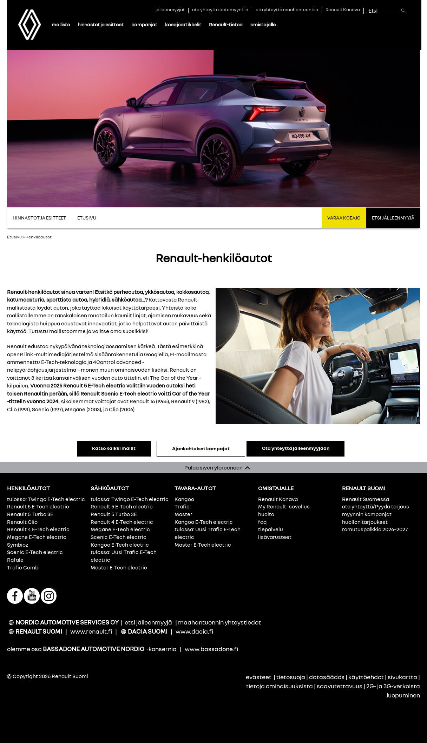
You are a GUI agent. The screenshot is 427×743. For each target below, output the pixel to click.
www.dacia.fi (194, 631)
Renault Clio (22, 522)
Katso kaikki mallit (112, 448)
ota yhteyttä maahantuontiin (287, 10)
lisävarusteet (274, 537)
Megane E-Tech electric (36, 537)
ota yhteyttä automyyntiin (220, 10)
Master (183, 514)
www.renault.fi (91, 631)
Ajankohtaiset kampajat (199, 448)
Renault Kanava (343, 10)
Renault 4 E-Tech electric (38, 529)
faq (262, 522)
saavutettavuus (339, 686)
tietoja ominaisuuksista (279, 686)
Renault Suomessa (365, 499)
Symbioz (17, 544)
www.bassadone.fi (211, 649)
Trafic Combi (23, 567)
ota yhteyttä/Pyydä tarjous (375, 506)
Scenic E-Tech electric (35, 552)
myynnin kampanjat (367, 514)
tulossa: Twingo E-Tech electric (46, 499)
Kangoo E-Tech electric (120, 544)
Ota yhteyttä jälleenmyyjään (297, 448)
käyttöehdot (366, 677)
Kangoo (184, 499)
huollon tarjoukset (365, 522)
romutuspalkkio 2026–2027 (375, 529)
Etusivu (86, 218)
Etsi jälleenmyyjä (393, 218)
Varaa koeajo (344, 218)
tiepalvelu (270, 529)
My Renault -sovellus (284, 506)
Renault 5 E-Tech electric (38, 506)
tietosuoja (290, 677)
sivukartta (402, 677)
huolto (266, 514)
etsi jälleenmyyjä (148, 622)
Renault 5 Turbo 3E (30, 514)
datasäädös (326, 677)
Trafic (182, 506)
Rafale (15, 559)
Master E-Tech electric (119, 567)
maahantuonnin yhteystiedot (219, 622)
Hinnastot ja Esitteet (39, 218)
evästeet (258, 677)
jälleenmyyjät (170, 10)
